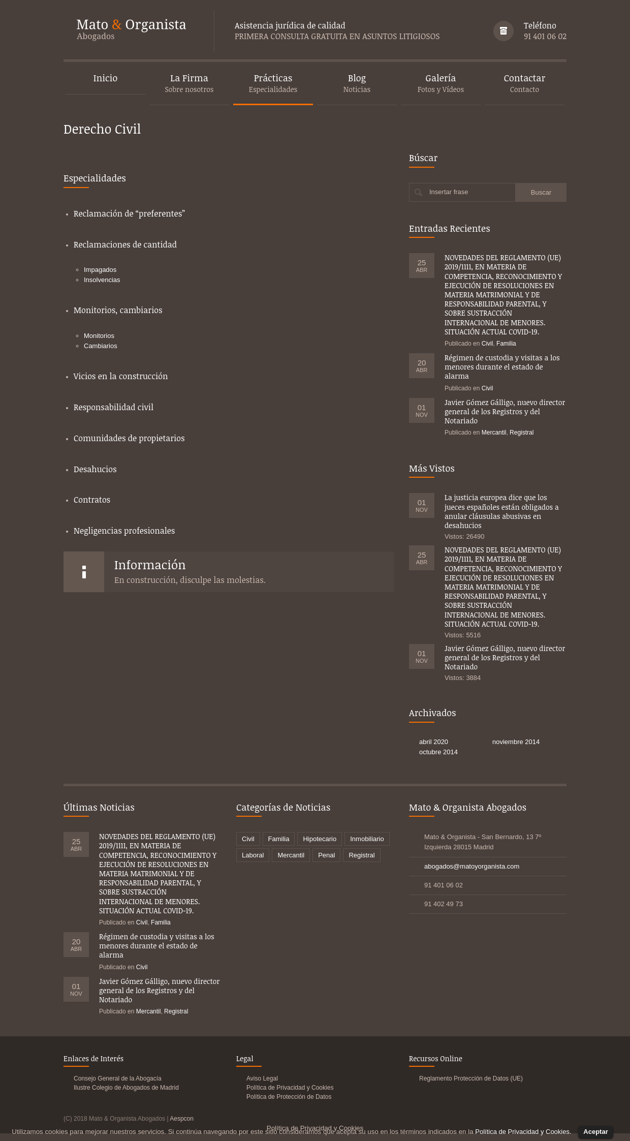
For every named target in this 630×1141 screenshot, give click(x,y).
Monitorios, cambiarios (118, 310)
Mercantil (494, 432)
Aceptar (595, 1131)
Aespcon (182, 1118)
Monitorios (99, 336)
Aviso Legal (262, 1078)
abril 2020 (433, 742)
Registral (521, 432)
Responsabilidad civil (113, 407)
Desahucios (95, 469)
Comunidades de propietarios (129, 438)
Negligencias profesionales (124, 530)
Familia (506, 343)
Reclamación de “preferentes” (129, 213)
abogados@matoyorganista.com (471, 866)
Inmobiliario (367, 839)
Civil (487, 343)
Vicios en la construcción (121, 376)
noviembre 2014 (516, 742)
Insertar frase (448, 192)
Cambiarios (100, 346)
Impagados (100, 269)
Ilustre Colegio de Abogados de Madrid (126, 1087)
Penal (326, 855)
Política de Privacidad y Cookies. (523, 1131)
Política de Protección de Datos (288, 1096)
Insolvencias (102, 280)
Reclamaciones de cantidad (125, 244)
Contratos (92, 499)
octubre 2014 (438, 752)
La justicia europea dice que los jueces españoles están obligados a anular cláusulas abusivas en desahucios (502, 511)
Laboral (253, 855)
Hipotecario (319, 839)
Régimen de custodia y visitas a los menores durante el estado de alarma (502, 367)
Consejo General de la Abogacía (118, 1078)
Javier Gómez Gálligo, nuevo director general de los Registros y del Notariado (505, 411)
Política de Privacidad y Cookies (289, 1087)
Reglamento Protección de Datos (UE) (471, 1078)
